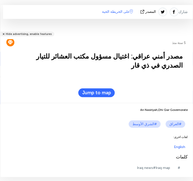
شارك (183, 12)
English (179, 147)
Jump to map (96, 93)
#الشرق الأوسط (144, 124)
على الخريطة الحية (117, 11)
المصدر (148, 12)
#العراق (175, 124)
